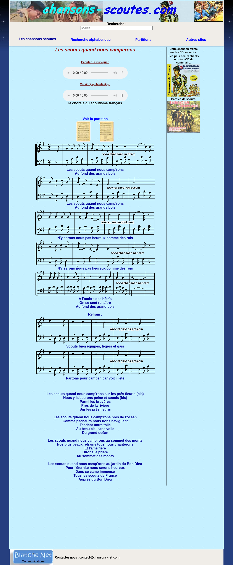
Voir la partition (95, 119)
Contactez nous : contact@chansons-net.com (87, 557)
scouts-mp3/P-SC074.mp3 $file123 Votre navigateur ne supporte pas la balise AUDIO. (95, 73)
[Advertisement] (116, 516)
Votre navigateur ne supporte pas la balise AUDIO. (95, 95)
